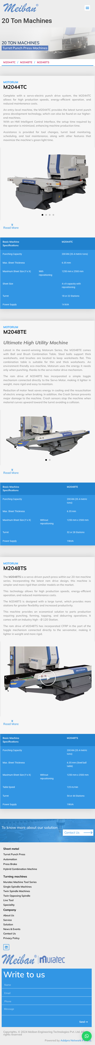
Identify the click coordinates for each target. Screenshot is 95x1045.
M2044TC (9, 62)
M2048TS (43, 62)
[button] (87, 8)
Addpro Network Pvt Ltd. (76, 1040)
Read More (11, 227)
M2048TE (26, 62)
